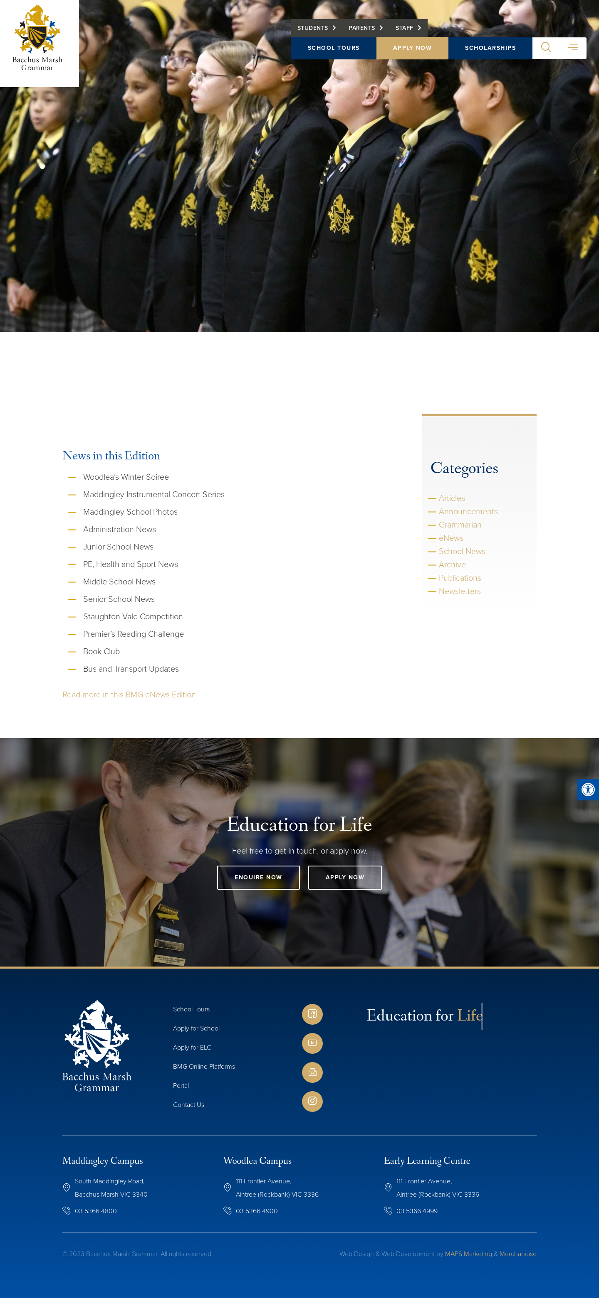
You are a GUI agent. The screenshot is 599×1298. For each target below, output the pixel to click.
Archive (452, 564)
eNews (451, 538)
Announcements (468, 511)
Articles (452, 498)
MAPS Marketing (468, 1254)
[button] (545, 48)
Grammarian (460, 524)
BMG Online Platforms (204, 1066)
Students (312, 28)
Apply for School (196, 1028)
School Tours (334, 48)
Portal (181, 1085)
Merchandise (518, 1254)
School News (462, 551)
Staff (404, 28)
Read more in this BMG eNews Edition (129, 694)
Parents (362, 28)
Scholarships (490, 48)
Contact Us (188, 1104)
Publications (460, 578)
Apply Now (412, 48)
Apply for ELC (192, 1047)
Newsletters (460, 591)
